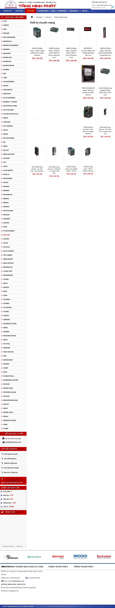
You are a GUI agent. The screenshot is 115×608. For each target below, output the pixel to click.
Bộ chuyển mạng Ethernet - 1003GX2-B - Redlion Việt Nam (54, 164)
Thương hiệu (43, 11)
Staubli (6, 311)
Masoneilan (7, 194)
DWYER (5, 85)
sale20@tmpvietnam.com (12, 442)
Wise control (8, 263)
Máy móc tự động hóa (10, 472)
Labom (5, 428)
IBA (4, 142)
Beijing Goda (8, 388)
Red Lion (6, 235)
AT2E (5, 21)
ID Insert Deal (8, 376)
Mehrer (6, 190)
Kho (53, 11)
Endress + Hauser (10, 102)
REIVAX (5, 416)
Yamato (6, 315)
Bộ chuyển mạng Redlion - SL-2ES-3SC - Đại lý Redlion (37, 164)
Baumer (6, 69)
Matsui (5, 182)
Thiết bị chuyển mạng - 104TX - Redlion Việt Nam (88, 164)
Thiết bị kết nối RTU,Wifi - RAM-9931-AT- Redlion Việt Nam (88, 125)
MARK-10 (6, 174)
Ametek (6, 25)
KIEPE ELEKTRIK (8, 154)
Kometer (6, 348)
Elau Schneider (9, 98)
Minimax (6, 198)
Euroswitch (7, 90)
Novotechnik (8, 211)
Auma (5, 295)
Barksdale (7, 41)
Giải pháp (62, 11)
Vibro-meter (8, 259)
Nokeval (6, 215)
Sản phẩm (30, 11)
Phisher (6, 332)
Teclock (6, 247)
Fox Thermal (8, 126)
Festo (5, 130)
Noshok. (6, 206)
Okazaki (6, 396)
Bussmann (7, 61)
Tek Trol (6, 344)
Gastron (6, 299)
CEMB (5, 424)
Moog (5, 340)
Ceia (5, 356)
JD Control (7, 307)
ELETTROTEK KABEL (10, 106)
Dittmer (6, 303)
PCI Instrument (9, 231)
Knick (5, 166)
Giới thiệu (19, 11)
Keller (6, 150)
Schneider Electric (10, 380)
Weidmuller (7, 267)
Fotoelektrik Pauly (10, 114)
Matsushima (7, 178)
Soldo (5, 243)
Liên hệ (84, 11)
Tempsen (6, 319)
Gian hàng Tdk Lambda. (10, 468)
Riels (5, 291)
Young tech (7, 271)
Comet (5, 368)
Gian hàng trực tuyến (10, 454)
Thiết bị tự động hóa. (9, 463)
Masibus (6, 186)
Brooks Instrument (10, 45)
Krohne (6, 364)
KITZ (4, 162)
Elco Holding (8, 110)
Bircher (6, 33)
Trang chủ (7, 11)
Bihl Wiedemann (9, 37)
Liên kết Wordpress (9, 458)
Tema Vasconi (8, 352)
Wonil (5, 327)
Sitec (5, 372)
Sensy (5, 408)
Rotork (6, 239)
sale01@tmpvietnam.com (104, 5)
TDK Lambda (7, 255)
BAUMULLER (7, 57)
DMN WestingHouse (10, 400)
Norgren (6, 219)
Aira (5, 29)
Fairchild (6, 122)
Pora (5, 227)
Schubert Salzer (10, 323)
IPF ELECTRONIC (8, 138)
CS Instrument (8, 81)
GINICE (5, 134)
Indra (5, 146)
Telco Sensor (8, 251)
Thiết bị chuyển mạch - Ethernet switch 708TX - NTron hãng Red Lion (71, 53)
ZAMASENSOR (8, 275)
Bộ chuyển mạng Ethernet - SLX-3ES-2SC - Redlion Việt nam (105, 125)
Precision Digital (9, 336)
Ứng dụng (74, 11)
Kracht (6, 404)
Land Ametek (8, 170)
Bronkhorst (8, 360)
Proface (6, 384)
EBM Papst (7, 94)
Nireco (6, 202)
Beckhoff (7, 53)
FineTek (6, 287)
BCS (4, 73)
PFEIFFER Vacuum (9, 392)
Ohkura (6, 223)
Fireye (5, 118)
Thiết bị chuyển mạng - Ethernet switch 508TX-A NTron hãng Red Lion (54, 53)
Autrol (6, 279)
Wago (5, 283)
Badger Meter (8, 65)
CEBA (5, 77)
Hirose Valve (8, 412)
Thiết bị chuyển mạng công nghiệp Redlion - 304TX (71, 164)
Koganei (6, 158)
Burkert (6, 49)
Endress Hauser (9, 420)
